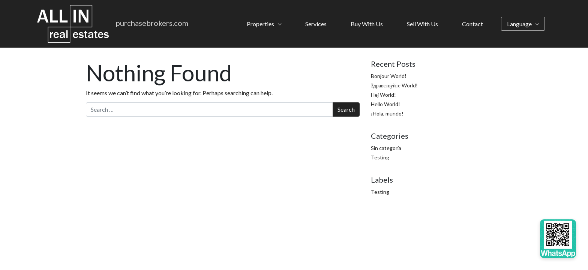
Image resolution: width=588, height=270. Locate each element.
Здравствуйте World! (394, 85)
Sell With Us (422, 23)
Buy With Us (367, 23)
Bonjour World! (388, 76)
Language (519, 23)
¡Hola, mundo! (387, 113)
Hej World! (383, 95)
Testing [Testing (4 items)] (380, 192)
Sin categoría (386, 148)
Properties (260, 23)
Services (316, 23)
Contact (472, 23)
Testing (380, 157)
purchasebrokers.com (152, 22)
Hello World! (385, 104)
